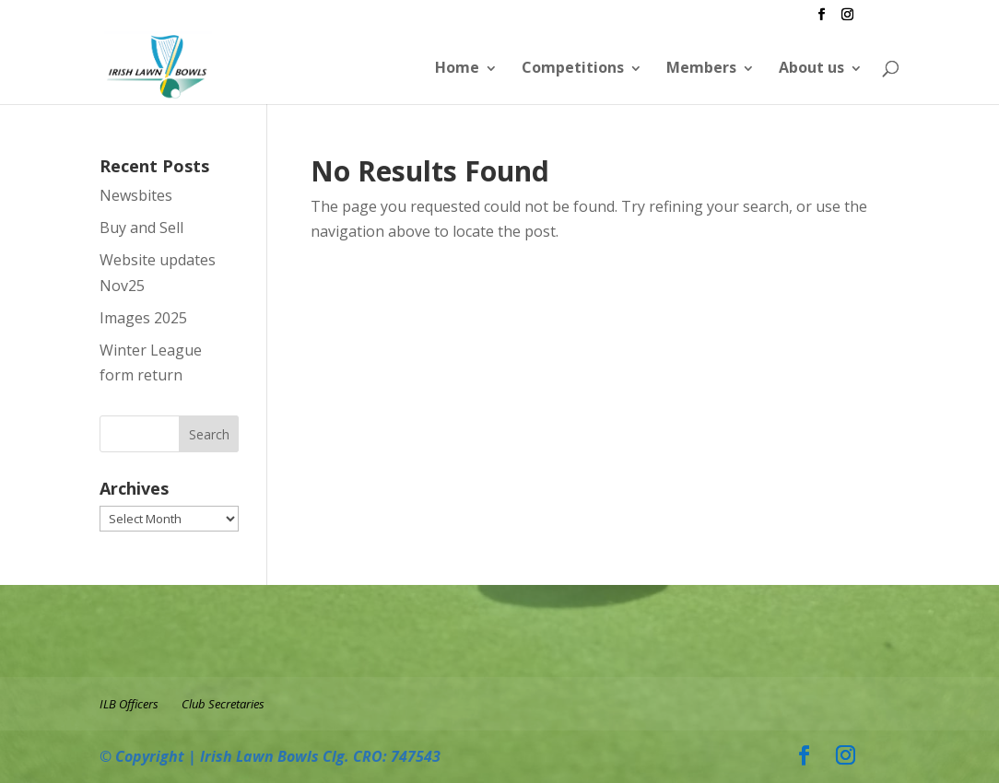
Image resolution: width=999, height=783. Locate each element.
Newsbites (136, 195)
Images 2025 (143, 318)
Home (457, 67)
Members (701, 67)
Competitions (573, 67)
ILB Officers (129, 703)
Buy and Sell (141, 227)
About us (811, 67)
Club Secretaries (223, 703)
